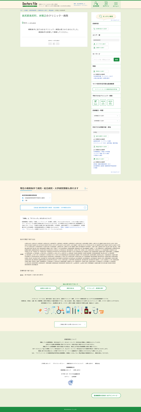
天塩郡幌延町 (87, 256)
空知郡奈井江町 (113, 250)
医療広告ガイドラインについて (75, 363)
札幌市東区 (40, 243)
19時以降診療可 (98, 78)
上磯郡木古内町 (67, 246)
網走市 (31, 245)
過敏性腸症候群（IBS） (104, 164)
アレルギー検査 (98, 153)
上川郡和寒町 (111, 253)
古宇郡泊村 (56, 250)
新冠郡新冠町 (78, 259)
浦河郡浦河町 (85, 259)
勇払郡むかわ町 (57, 259)
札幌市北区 (34, 243)
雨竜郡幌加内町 (65, 255)
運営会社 (97, 363)
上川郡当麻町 (36, 253)
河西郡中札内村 (71, 261)
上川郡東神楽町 (28, 253)
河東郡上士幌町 (35, 261)
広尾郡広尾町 (92, 261)
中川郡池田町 (105, 261)
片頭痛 (95, 168)
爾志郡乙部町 (36, 248)
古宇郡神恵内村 (63, 250)
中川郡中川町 (57, 255)
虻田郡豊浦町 (108, 258)
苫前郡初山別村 (100, 255)
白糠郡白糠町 (97, 263)
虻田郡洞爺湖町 (42, 259)
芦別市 (50, 245)
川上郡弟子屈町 (83, 263)
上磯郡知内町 (60, 246)
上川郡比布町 (43, 253)
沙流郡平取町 (71, 259)
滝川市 (82, 245)
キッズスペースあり (107, 76)
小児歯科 (34, 275)
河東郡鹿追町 (43, 261)
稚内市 (43, 245)
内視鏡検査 (97, 151)
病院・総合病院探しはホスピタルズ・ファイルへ (80, 4)
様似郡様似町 (92, 259)
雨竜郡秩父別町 (88, 251)
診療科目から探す (42, 10)
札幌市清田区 (85, 243)
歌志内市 (90, 245)
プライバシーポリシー (59, 363)
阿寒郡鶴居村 (91, 263)
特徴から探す (99, 71)
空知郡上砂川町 (28, 251)
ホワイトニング (98, 143)
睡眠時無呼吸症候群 (110, 166)
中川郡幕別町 (98, 261)
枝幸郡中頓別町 (43, 256)
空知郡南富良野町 (96, 253)
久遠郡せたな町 (57, 248)
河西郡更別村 (78, 261)
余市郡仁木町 (84, 250)
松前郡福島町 (53, 246)
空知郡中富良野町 (87, 253)
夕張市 (116, 243)
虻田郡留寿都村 (108, 248)
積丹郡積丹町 (70, 250)
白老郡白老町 (28, 259)
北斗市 (26, 246)
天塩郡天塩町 (114, 255)
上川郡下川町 (35, 255)
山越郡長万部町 (102, 246)
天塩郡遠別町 (108, 255)
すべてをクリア (115, 20)
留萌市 (34, 245)
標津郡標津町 (28, 264)
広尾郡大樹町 (85, 261)
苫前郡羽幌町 (93, 255)
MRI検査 (107, 151)
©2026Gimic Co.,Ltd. (70, 409)
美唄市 (46, 245)
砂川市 (86, 245)
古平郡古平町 (77, 250)
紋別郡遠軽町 (58, 258)
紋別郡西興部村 (86, 258)
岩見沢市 (27, 245)
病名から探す (99, 159)
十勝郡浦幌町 (48, 263)
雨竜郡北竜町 (102, 251)
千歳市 (79, 245)
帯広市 (108, 243)
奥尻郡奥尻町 (32, 10)
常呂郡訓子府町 (36, 258)
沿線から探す (99, 48)
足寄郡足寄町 (35, 263)
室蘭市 (101, 243)
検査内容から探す (100, 147)
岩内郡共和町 (43, 250)
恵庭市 (106, 245)
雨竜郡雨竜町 (95, 251)
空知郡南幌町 (105, 250)
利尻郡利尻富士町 (79, 256)
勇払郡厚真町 (35, 259)
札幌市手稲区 (78, 243)
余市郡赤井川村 (98, 250)
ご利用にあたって (46, 363)
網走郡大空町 (101, 258)
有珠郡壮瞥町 (114, 258)
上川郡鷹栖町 (115, 251)
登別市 (103, 245)
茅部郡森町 (88, 246)
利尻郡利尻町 (71, 256)
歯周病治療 (97, 141)
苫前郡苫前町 (86, 255)
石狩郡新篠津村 (39, 246)
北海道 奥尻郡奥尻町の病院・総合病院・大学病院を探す (52, 207)
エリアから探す (100, 44)
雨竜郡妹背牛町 (80, 251)
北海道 (26, 10)
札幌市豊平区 (53, 243)
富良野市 (99, 245)
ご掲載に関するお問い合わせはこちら (70, 324)
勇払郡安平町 (49, 259)
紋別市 (61, 245)
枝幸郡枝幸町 (50, 256)
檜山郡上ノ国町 (116, 246)
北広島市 (114, 245)
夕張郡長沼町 (43, 251)
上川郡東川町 (63, 253)
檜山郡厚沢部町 (28, 248)
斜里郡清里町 (114, 256)
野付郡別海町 (104, 263)
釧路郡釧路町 (55, 263)
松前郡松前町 (46, 246)
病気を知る (70, 288)
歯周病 (102, 166)
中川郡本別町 (28, 263)
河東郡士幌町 (28, 261)
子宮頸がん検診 (98, 155)
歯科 (26, 275)
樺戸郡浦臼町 (63, 251)
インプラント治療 (106, 141)
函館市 (90, 243)
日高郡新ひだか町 (107, 259)
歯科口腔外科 (40, 275)
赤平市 (57, 245)
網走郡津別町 (101, 256)
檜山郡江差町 (109, 246)
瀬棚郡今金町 (49, 248)
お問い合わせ (89, 363)
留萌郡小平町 (79, 255)
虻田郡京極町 (28, 250)
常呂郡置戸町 (44, 258)
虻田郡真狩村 (101, 248)
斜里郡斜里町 (108, 256)
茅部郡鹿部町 (82, 246)
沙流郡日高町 (64, 259)
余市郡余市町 (91, 250)
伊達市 (110, 245)
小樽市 (94, 243)
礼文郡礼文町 (64, 256)
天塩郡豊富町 (57, 256)
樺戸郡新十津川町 (71, 251)
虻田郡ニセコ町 (93, 248)
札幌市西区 (65, 243)
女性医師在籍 (97, 76)
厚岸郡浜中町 (69, 263)
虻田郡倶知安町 (35, 250)
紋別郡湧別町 (65, 258)
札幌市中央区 (28, 243)
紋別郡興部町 (79, 258)
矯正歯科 (51, 10)
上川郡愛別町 (49, 253)
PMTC (104, 143)
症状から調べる (45, 288)
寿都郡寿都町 (71, 248)
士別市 (64, 245)
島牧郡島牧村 (64, 248)
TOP (21, 10)
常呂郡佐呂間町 (51, 258)
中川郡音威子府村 (49, 255)
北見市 (112, 243)
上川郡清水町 (56, 261)
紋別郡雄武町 (94, 258)
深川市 (94, 245)
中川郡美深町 (41, 255)
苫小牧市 (39, 245)
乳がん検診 (106, 153)
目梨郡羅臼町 (35, 264)
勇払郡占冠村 (104, 253)
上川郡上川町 (56, 253)
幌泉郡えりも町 (99, 259)
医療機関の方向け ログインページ (105, 395)
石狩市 (118, 245)
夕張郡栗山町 (49, 251)
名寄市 (68, 245)
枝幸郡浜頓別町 (35, 256)
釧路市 (105, 243)
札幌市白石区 (46, 243)
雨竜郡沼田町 (109, 251)
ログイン (67, 376)
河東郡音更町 (115, 259)
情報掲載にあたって (66, 370)
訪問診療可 (106, 78)
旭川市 (97, 243)
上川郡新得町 (49, 261)
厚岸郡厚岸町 (62, 263)
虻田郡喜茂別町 (116, 248)
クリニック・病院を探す (95, 288)
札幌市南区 (59, 243)
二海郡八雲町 (94, 246)
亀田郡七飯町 (75, 246)
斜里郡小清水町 (28, 258)
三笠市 (71, 245)
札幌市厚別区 (71, 243)
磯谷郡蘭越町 (86, 248)
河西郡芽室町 (63, 261)
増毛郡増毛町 (72, 255)
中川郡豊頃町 (112, 261)
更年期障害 (97, 166)
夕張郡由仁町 (36, 251)
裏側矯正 (115, 143)
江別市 (53, 245)
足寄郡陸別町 (41, 263)
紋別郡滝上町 (72, 258)
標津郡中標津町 (112, 263)
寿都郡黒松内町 (78, 248)
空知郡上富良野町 (78, 253)
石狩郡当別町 (31, 246)
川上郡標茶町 (76, 263)
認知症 (95, 164)
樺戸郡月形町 (56, 251)
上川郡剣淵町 (28, 255)
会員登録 (74, 376)
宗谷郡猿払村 (28, 256)
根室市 (75, 245)
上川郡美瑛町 (70, 253)
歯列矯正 (109, 143)
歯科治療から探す (100, 136)
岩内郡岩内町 (49, 250)
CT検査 (103, 151)
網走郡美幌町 (94, 256)
